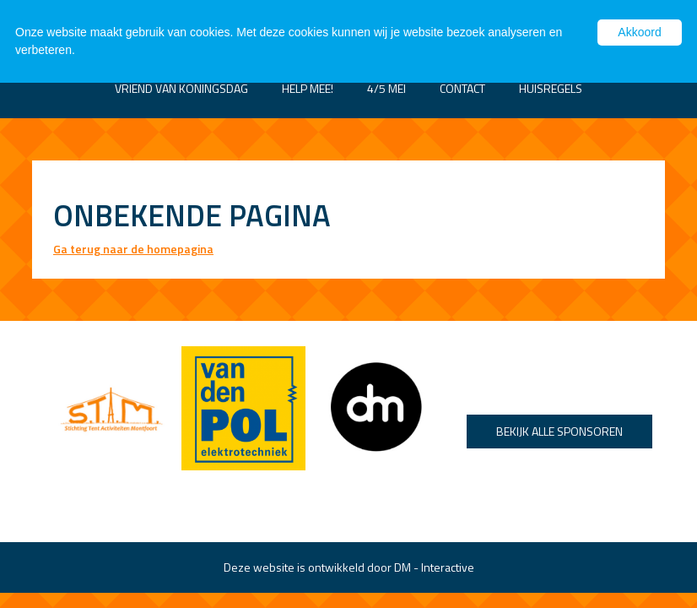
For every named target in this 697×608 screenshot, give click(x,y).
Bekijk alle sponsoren (559, 431)
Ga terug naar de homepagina (133, 249)
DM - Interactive (434, 567)
